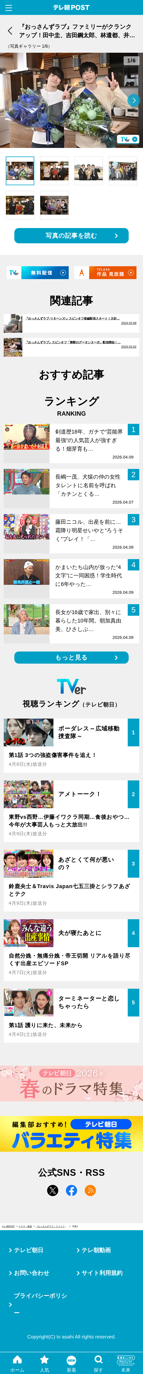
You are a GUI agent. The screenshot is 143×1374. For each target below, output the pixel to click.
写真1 (75, 1226)
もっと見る (71, 657)
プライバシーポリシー (40, 1304)
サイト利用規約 (102, 1273)
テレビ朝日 (28, 1250)
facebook (71, 1190)
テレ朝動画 (96, 1250)
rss (90, 1190)
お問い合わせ (31, 1273)
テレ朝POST (71, 7)
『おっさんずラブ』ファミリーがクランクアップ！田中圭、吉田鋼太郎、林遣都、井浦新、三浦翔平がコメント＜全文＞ (53, 1226)
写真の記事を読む (71, 235)
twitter (52, 1190)
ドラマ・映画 (25, 1226)
